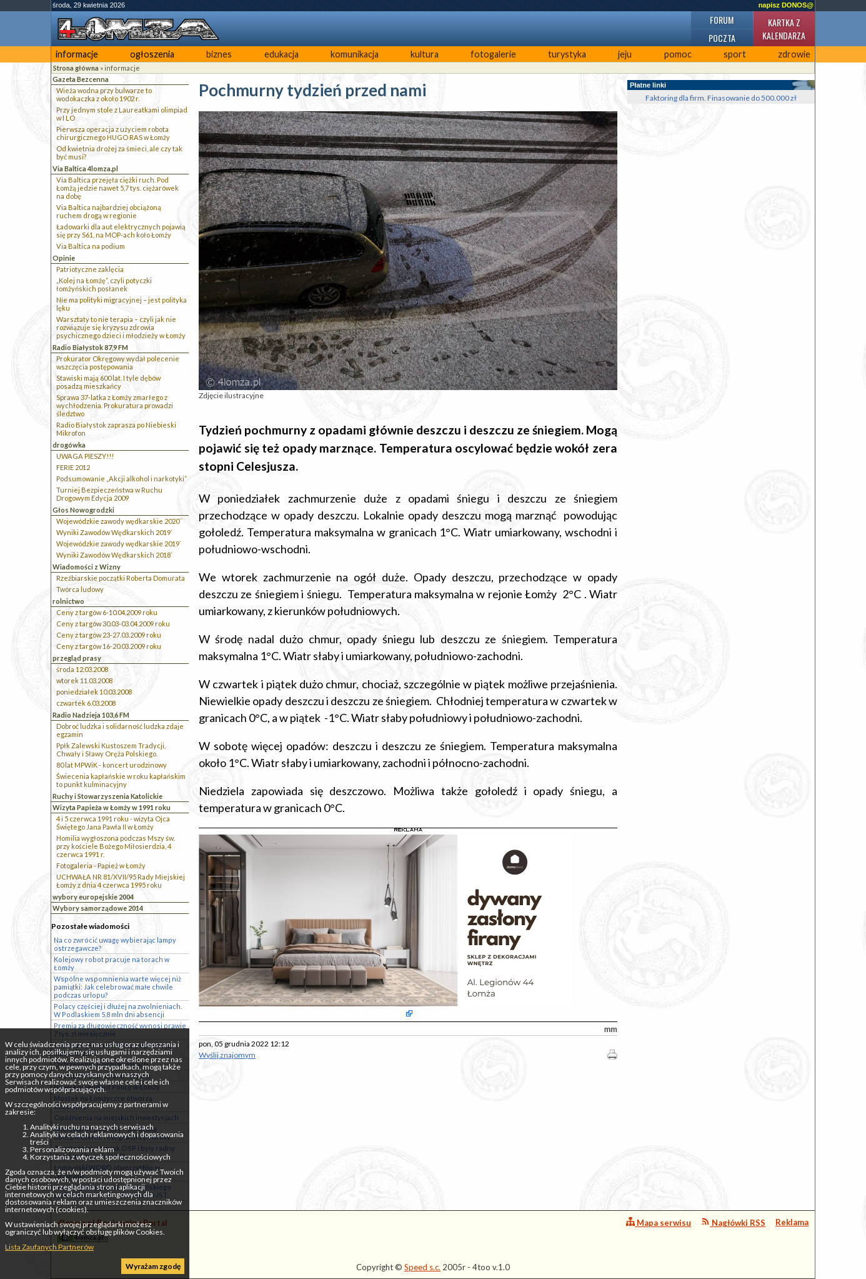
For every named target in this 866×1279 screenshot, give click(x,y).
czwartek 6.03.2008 (86, 703)
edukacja (281, 54)
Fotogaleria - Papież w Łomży (101, 865)
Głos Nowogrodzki (83, 510)
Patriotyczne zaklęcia (90, 269)
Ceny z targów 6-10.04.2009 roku (106, 612)
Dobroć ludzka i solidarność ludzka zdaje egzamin (120, 730)
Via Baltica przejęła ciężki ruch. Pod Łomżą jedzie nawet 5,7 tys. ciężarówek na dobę (117, 188)
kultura (425, 54)
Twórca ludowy (80, 589)
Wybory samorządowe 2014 (97, 908)
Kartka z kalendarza (783, 29)
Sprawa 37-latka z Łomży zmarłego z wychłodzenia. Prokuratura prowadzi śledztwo (114, 405)
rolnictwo (68, 601)
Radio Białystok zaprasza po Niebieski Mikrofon (116, 429)
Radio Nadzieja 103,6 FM (90, 715)
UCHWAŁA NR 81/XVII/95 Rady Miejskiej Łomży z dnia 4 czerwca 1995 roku (120, 881)
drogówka (69, 445)
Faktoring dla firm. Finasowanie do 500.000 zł (721, 98)
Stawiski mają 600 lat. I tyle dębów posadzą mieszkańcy (108, 382)
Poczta (722, 37)
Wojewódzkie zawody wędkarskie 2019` (118, 543)
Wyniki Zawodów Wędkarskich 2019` (114, 532)
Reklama (792, 1222)
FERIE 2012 (73, 467)
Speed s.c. (422, 1267)
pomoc (678, 54)
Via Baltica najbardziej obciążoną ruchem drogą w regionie (108, 211)
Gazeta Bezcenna (80, 79)
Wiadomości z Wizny (86, 567)
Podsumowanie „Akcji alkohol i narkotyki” (121, 478)
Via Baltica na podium (90, 246)
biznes (219, 54)
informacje (77, 54)
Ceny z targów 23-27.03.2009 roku (108, 635)
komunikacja (355, 54)
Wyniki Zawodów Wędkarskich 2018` (114, 555)
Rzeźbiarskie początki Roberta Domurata (120, 578)
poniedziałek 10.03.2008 (94, 692)
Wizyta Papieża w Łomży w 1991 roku (111, 807)
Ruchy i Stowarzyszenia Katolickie (107, 796)
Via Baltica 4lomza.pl (85, 168)
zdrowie (794, 54)
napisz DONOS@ (786, 5)
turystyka (567, 54)
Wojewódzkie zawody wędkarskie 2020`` (119, 521)
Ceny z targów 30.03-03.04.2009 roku (113, 623)
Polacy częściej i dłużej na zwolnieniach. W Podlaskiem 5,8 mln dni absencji (118, 1010)
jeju (625, 54)
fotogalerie (493, 54)
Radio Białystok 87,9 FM (90, 347)
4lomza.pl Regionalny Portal (112, 1230)
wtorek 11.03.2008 (84, 680)
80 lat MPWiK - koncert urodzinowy (111, 765)
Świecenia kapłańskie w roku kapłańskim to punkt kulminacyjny (121, 780)
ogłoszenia (152, 54)
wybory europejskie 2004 (93, 897)
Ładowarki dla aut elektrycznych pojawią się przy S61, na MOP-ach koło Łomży (121, 231)
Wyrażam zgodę (153, 1266)
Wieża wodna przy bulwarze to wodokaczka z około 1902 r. (104, 94)
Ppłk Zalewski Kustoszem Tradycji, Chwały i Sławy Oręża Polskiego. (111, 749)
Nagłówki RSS (733, 1222)
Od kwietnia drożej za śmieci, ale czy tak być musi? (119, 152)
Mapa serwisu (658, 1222)
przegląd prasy (76, 658)
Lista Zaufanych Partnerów (49, 1246)
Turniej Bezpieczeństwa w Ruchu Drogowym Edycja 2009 (109, 494)
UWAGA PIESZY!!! (85, 456)
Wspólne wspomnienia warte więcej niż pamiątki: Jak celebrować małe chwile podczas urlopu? (117, 987)
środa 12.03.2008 (82, 669)
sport (735, 54)
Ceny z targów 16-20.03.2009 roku (108, 646)
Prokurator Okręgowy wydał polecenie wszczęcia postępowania (117, 362)
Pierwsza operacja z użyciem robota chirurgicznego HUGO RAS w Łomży (113, 133)
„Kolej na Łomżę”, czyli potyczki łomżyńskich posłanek (104, 284)
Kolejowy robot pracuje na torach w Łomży (111, 963)
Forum (722, 19)
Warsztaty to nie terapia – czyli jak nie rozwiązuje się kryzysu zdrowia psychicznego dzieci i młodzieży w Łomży (121, 327)
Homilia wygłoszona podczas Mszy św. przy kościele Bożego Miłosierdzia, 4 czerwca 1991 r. (115, 846)
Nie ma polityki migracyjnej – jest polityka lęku (121, 304)
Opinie (63, 258)
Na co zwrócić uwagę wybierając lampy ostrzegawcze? (115, 944)
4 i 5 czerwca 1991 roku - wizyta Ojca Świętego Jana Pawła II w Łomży (113, 823)
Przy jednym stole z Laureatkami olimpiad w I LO (121, 114)
